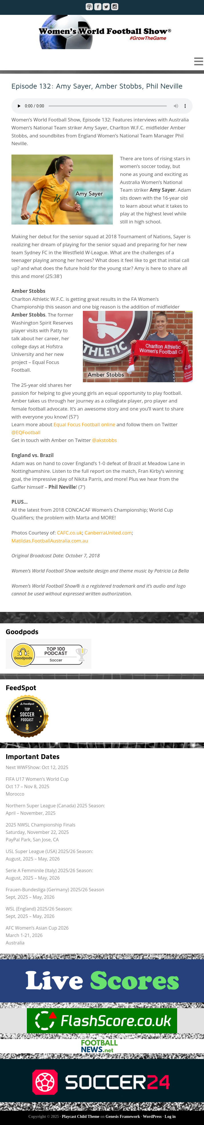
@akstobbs (104, 440)
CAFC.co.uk (69, 532)
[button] (102, 61)
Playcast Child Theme (80, 1116)
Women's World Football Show (102, 32)
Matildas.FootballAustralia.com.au (49, 540)
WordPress (152, 1116)
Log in (170, 1116)
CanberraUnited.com (108, 532)
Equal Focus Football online (84, 424)
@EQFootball (26, 432)
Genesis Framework (123, 1116)
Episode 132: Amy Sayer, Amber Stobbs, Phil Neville (97, 85)
